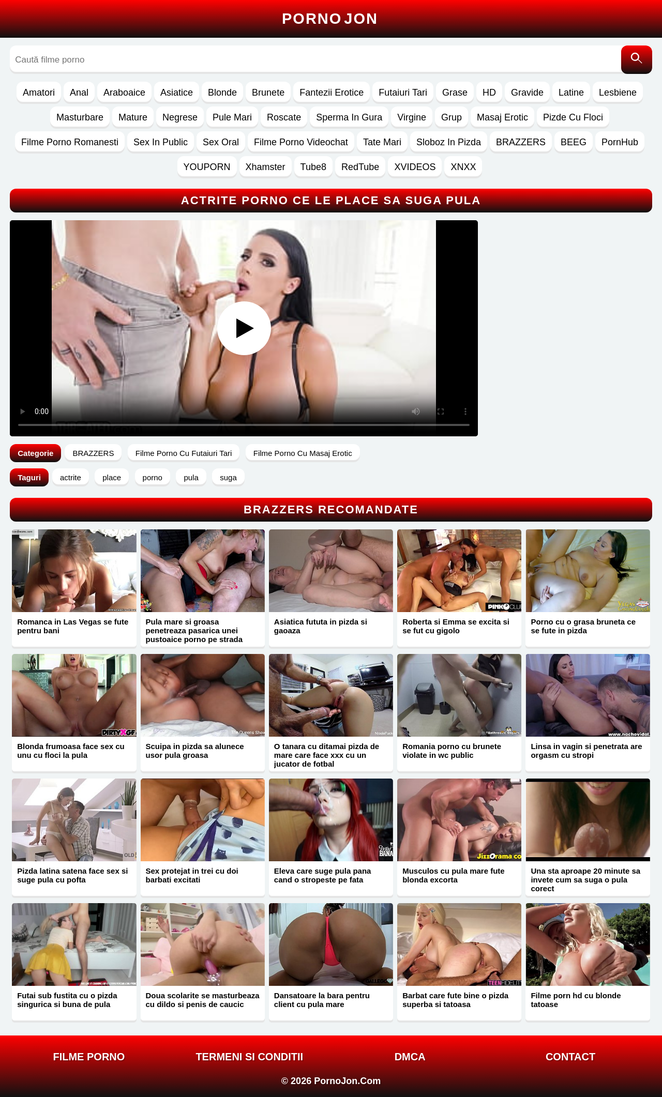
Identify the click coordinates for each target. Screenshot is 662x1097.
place (111, 477)
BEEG (573, 142)
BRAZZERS (521, 142)
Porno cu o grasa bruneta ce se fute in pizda (583, 626)
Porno (330, 18)
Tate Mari (382, 142)
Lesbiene (618, 92)
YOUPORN (207, 167)
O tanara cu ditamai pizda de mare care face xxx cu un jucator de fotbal (326, 755)
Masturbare (79, 117)
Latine (571, 92)
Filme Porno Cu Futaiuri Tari (184, 453)
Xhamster (265, 167)
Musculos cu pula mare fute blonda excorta (453, 875)
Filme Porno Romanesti (69, 142)
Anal (79, 92)
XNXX (463, 167)
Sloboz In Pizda (448, 142)
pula (191, 477)
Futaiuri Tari (403, 92)
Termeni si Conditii (249, 1056)
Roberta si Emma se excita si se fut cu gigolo (455, 626)
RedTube (360, 167)
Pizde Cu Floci (573, 117)
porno (152, 477)
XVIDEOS (414, 167)
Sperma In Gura (349, 117)
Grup (451, 117)
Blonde (222, 92)
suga (228, 477)
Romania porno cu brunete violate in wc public (451, 750)
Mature (132, 117)
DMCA (410, 1056)
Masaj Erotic (502, 117)
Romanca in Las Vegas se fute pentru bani (72, 626)
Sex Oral (221, 142)
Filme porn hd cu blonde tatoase (576, 1000)
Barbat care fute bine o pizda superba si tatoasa (455, 1000)
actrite (70, 477)
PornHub (619, 142)
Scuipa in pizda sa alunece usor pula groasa (195, 750)
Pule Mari (232, 117)
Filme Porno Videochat (301, 142)
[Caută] (636, 59)
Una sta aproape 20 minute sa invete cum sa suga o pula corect (585, 879)
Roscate (284, 117)
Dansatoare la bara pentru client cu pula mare (322, 1000)
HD (489, 92)
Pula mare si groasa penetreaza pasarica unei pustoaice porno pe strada (194, 630)
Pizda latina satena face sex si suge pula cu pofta (72, 875)
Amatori (39, 92)
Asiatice (176, 92)
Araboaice (124, 92)
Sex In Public (160, 142)
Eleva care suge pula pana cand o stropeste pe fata (322, 875)
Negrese (180, 117)
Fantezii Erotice (331, 92)
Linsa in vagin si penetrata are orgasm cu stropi (586, 750)
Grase (455, 92)
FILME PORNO (89, 1056)
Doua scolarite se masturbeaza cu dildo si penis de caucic (203, 1000)
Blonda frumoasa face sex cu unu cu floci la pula (71, 750)
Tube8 (313, 167)
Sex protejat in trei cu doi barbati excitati (192, 875)
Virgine (411, 117)
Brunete (268, 92)
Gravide (527, 92)
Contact (570, 1056)
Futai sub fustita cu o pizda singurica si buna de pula (67, 1000)
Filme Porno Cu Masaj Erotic (302, 453)
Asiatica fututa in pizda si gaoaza (320, 626)
